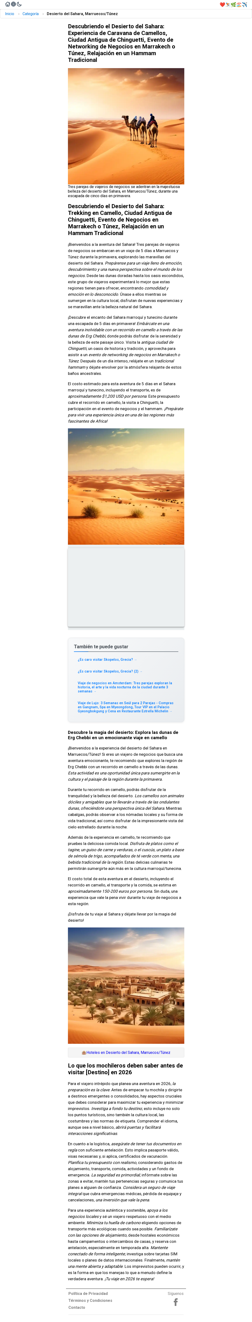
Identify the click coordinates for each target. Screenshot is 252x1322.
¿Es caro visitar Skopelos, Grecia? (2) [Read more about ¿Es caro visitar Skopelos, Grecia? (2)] (110, 671)
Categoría (31, 14)
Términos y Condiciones (90, 1300)
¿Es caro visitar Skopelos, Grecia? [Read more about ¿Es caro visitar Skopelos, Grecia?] (107, 660)
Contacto (76, 1307)
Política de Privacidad (88, 1293)
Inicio (9, 14)
